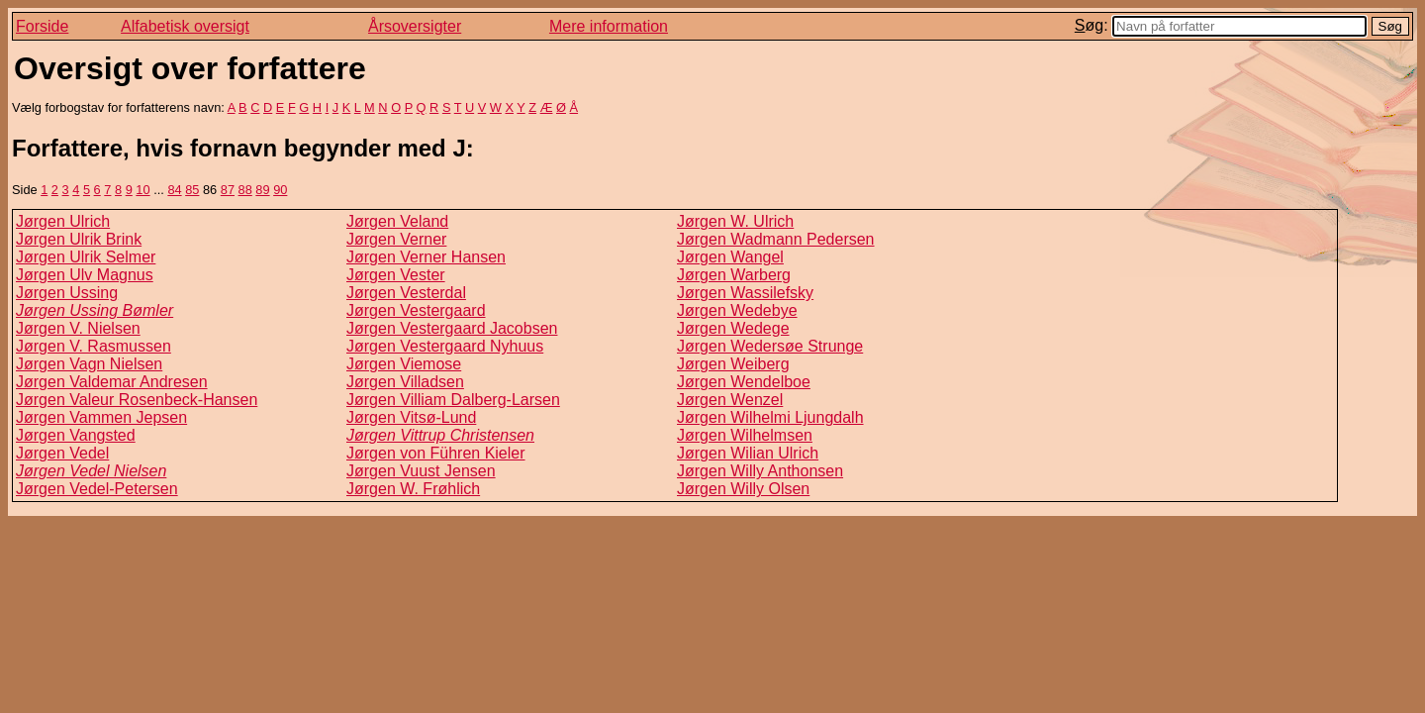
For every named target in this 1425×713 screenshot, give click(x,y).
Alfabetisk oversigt (185, 26)
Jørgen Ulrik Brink (79, 239)
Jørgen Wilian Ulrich (747, 453)
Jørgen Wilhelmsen (744, 435)
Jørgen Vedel (62, 453)
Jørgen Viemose (403, 364)
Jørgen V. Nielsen (78, 328)
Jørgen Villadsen (405, 381)
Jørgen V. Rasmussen (93, 346)
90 (280, 189)
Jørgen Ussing (67, 292)
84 (174, 189)
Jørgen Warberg (734, 274)
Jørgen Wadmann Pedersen (776, 239)
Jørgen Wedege (733, 328)
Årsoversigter (414, 26)
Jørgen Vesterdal (406, 292)
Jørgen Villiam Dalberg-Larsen (453, 399)
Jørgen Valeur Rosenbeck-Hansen (136, 399)
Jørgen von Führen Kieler (435, 453)
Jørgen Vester (395, 274)
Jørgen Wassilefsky (745, 292)
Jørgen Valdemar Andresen (112, 381)
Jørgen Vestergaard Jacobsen (451, 328)
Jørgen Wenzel (730, 399)
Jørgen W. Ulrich (735, 221)
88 (245, 189)
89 (262, 189)
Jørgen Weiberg (733, 364)
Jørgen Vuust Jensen (421, 470)
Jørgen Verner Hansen (426, 257)
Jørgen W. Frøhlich (413, 488)
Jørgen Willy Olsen (743, 488)
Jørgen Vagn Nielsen (89, 364)
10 (142, 189)
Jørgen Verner (396, 239)
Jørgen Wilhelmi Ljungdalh (770, 417)
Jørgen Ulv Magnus (84, 274)
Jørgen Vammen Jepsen (101, 417)
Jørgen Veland (397, 221)
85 (192, 189)
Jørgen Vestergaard (416, 310)
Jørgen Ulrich (63, 221)
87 (228, 189)
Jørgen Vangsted (76, 435)
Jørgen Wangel (730, 257)
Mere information (608, 26)
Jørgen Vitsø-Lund (411, 417)
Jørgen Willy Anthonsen (760, 470)
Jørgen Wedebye (737, 310)
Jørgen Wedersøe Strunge (770, 346)
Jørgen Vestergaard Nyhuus (444, 346)
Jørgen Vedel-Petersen (97, 488)
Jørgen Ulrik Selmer (85, 257)
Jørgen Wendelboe (743, 381)
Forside (42, 26)
